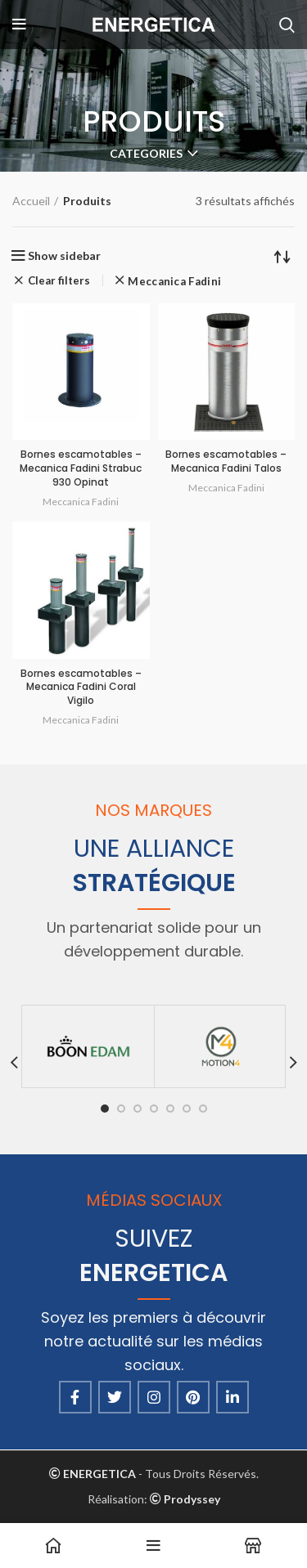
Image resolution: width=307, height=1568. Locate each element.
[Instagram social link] (154, 1397)
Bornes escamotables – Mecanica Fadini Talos (226, 461)
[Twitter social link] (114, 1397)
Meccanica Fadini (81, 501)
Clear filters (59, 280)
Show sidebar (64, 256)
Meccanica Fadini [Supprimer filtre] (174, 281)
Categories (146, 153)
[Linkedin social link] (232, 1397)
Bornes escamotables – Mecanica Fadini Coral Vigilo (81, 687)
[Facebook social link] (75, 1397)
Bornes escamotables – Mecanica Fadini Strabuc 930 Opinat (81, 468)
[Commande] (282, 256)
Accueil (31, 201)
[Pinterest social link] (193, 1397)
